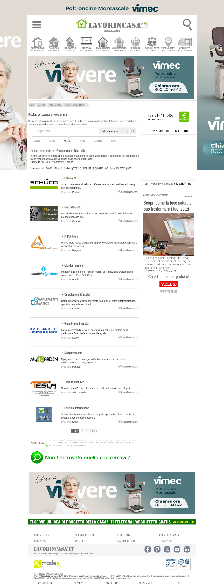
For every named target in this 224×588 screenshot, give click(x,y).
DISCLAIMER (145, 583)
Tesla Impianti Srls (74, 382)
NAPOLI (68, 168)
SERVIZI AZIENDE (85, 535)
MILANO (58, 168)
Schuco (68, 178)
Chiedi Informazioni (128, 191)
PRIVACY (78, 583)
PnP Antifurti (71, 236)
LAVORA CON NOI (127, 541)
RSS (179, 583)
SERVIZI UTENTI (42, 535)
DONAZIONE (165, 541)
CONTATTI (81, 541)
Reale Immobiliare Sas (76, 324)
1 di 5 (75, 431)
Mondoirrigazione (73, 265)
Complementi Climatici (77, 294)
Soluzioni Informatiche (76, 408)
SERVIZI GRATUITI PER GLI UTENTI (168, 131)
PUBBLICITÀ (124, 535)
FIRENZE (87, 168)
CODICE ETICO (112, 583)
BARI (129, 168)
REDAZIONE (39, 541)
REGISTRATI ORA (160, 115)
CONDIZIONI (45, 583)
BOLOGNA (98, 168)
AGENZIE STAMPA (169, 535)
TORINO (77, 168)
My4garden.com (73, 353)
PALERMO (120, 168)
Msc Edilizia (71, 207)
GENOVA (109, 168)
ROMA (49, 168)
